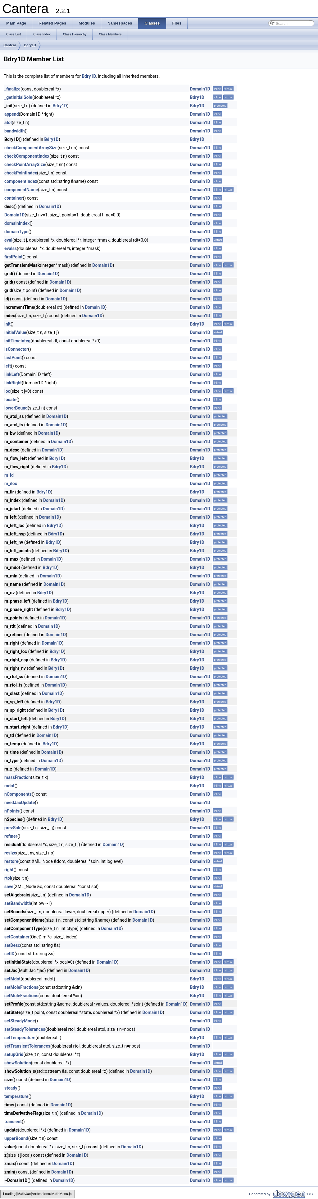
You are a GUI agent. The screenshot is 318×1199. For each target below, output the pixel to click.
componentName (21, 189)
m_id (9, 475)
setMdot (12, 978)
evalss (10, 248)
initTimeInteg (17, 340)
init (7, 324)
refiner (10, 836)
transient (13, 1121)
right (8, 869)
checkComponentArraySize (30, 147)
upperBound (16, 1138)
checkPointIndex (20, 172)
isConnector (16, 349)
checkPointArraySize (24, 164)
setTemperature (19, 1037)
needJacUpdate (19, 802)
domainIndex (17, 223)
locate (10, 399)
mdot (9, 785)
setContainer (17, 936)
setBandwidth (17, 903)
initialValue (15, 332)
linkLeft (11, 374)
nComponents (18, 794)
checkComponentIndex (26, 156)
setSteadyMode (19, 1020)
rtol (7, 878)
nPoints (11, 810)
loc (7, 391)
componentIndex (20, 181)
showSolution (17, 1062)
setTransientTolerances (27, 1046)
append (11, 114)
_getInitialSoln (18, 97)
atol (8, 122)
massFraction (17, 777)
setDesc (12, 945)
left (7, 365)
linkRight (13, 382)
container (13, 198)
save (8, 886)
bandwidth (14, 130)
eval (8, 240)
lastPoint (13, 357)
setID (9, 953)
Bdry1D (30, 45)
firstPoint (13, 256)
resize (10, 852)
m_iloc (10, 483)
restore (11, 861)
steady (10, 1088)
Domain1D (200, 88)
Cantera (9, 45)
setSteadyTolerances (24, 1029)
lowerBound (16, 407)
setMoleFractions (21, 987)
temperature (16, 1096)
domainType (16, 231)
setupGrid (13, 1054)
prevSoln (13, 827)
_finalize (12, 88)
